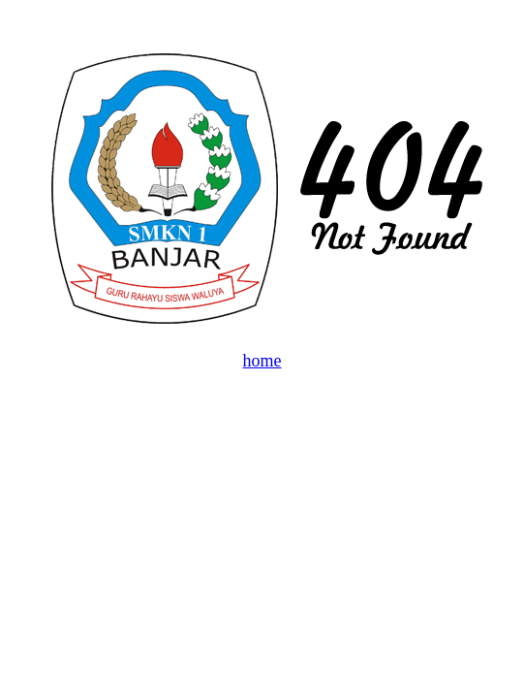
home (262, 360)
